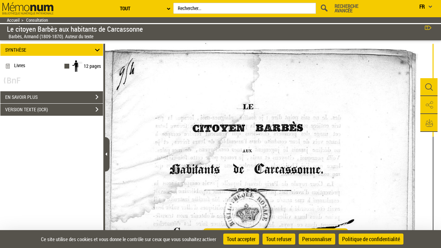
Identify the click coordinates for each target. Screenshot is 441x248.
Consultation (37, 20)
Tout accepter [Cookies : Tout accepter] (241, 239)
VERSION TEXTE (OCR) (54, 109)
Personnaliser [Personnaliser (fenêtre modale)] (317, 239)
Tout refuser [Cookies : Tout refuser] (279, 239)
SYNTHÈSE (53, 50)
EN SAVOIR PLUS (54, 97)
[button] (429, 87)
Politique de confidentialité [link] (371, 239)
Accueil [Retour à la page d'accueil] (13, 20)
